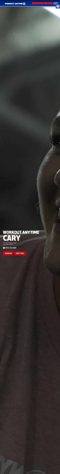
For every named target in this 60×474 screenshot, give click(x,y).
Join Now (8, 253)
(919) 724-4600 (10, 248)
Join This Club (37, 3)
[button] (58, 6)
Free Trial (48, 3)
